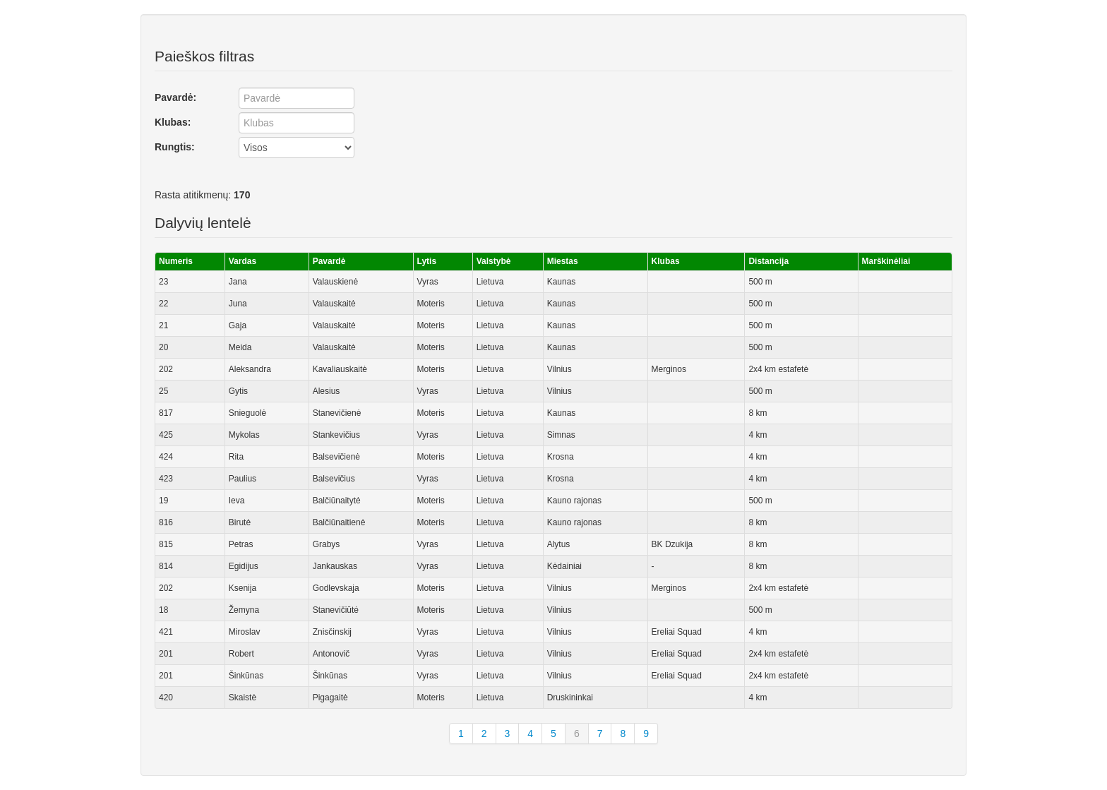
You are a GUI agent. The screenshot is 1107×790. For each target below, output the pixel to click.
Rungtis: (175, 146)
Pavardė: (175, 97)
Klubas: (173, 122)
